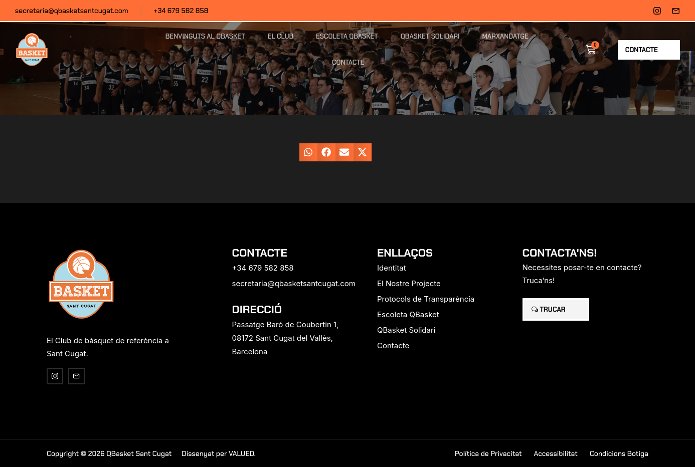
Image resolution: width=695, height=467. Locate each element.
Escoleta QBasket (347, 36)
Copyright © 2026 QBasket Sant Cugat (109, 453)
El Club (280, 36)
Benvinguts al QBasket (205, 36)
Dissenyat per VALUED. (219, 453)
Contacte (348, 62)
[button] (308, 152)
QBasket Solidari (430, 36)
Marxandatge (505, 36)
